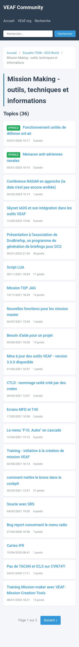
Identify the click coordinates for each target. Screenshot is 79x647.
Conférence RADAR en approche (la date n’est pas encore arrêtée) (36, 184)
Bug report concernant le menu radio (37, 525)
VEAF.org (24, 21)
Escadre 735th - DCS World (41, 53)
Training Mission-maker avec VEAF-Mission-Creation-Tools (36, 590)
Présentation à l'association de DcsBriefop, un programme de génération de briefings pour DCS (34, 241)
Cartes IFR (15, 546)
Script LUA (15, 267)
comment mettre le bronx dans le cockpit (34, 480)
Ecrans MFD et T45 (22, 409)
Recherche (43, 21)
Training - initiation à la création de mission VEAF (35, 454)
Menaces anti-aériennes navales (35, 157)
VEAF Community (23, 7)
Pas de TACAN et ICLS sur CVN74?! (36, 566)
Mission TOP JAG (21, 288)
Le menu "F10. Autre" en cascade (34, 430)
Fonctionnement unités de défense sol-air (36, 130)
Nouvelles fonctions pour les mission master (37, 312)
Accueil (8, 21)
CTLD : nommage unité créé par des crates (36, 386)
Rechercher (65, 33)
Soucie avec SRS (20, 504)
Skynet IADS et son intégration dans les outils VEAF (39, 211)
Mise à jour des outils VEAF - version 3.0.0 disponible (37, 359)
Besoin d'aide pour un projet (30, 335)
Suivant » (50, 620)
